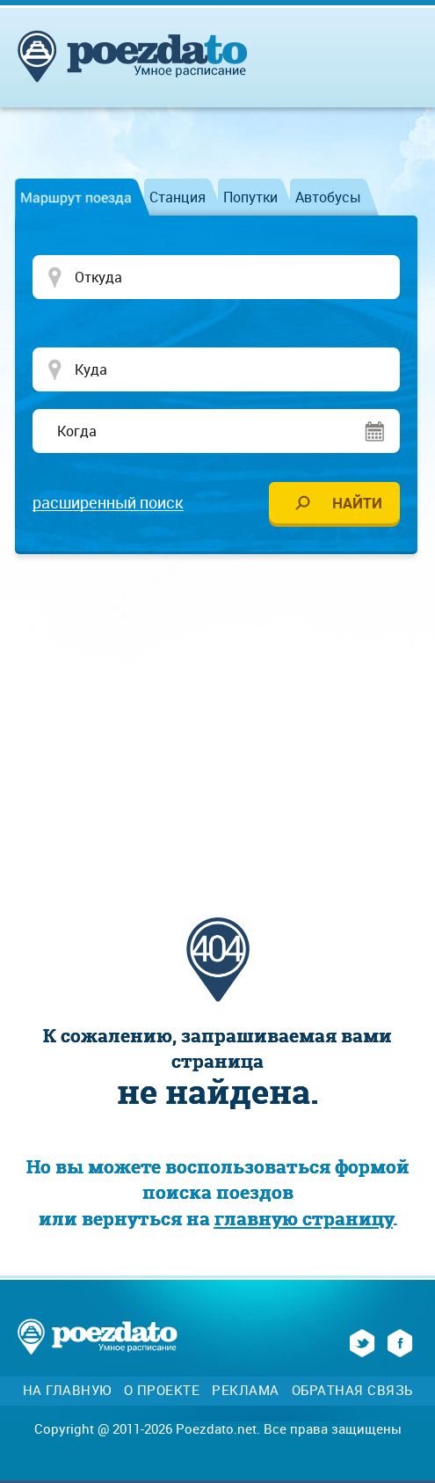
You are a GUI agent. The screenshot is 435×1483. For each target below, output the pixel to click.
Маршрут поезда (76, 197)
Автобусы (328, 197)
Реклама (245, 1390)
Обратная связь (352, 1390)
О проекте (162, 1390)
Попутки (250, 197)
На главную (67, 1390)
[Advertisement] (226, 704)
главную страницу (303, 1218)
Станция (177, 197)
